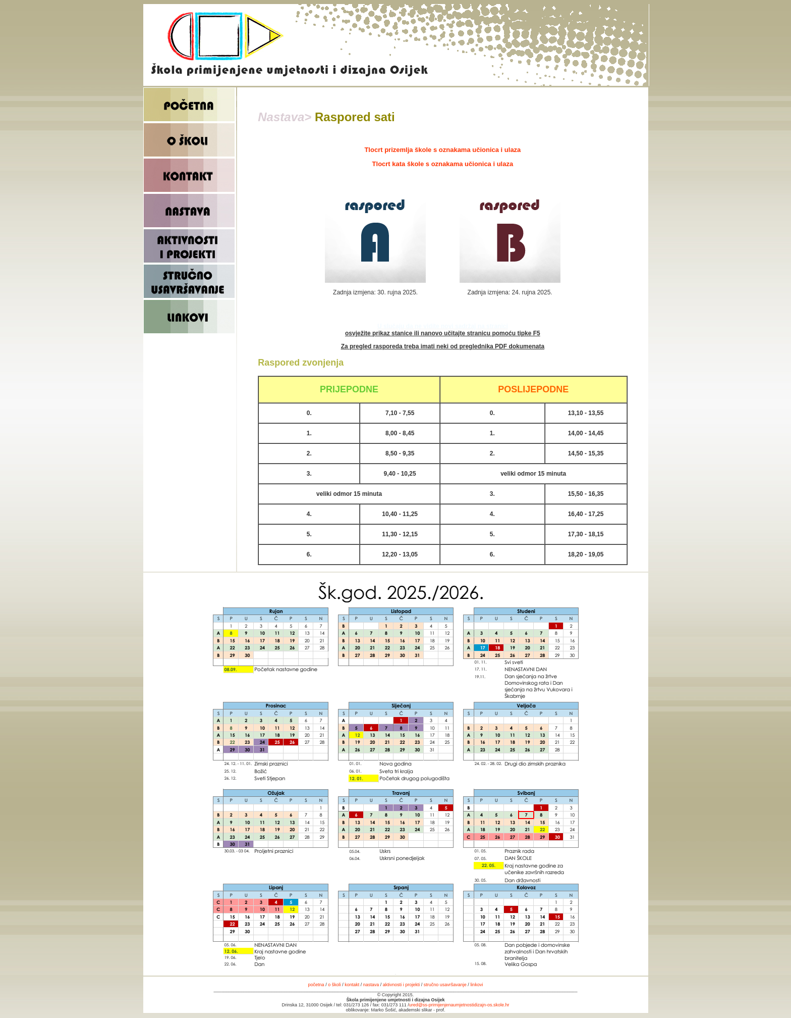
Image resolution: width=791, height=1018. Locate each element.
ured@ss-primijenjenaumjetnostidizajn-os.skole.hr (459, 1004)
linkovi (476, 984)
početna (316, 984)
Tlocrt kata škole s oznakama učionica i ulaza (443, 164)
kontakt (353, 984)
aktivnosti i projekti (401, 984)
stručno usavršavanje (445, 984)
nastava (371, 984)
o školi (334, 984)
